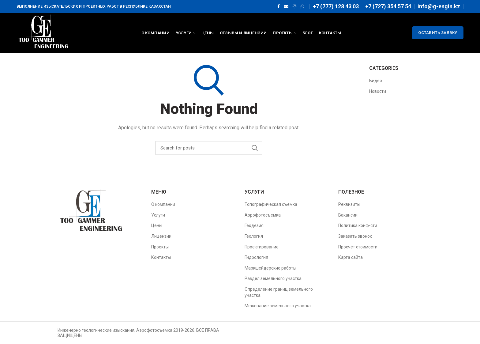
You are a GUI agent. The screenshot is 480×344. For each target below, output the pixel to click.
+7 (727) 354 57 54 (388, 6)
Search (254, 148)
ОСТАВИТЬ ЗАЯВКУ (437, 32)
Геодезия (254, 225)
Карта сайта (350, 257)
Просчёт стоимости (357, 246)
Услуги (158, 215)
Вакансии (348, 215)
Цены (156, 225)
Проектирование (262, 246)
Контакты (161, 257)
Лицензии (161, 236)
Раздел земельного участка (273, 278)
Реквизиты (349, 204)
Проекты (160, 246)
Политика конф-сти (357, 225)
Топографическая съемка (271, 204)
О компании (163, 204)
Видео (375, 80)
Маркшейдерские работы (270, 268)
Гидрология (256, 257)
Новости (377, 91)
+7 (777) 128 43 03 (336, 6)
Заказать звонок (355, 236)
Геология (254, 236)
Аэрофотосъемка (263, 215)
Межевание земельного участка (278, 305)
